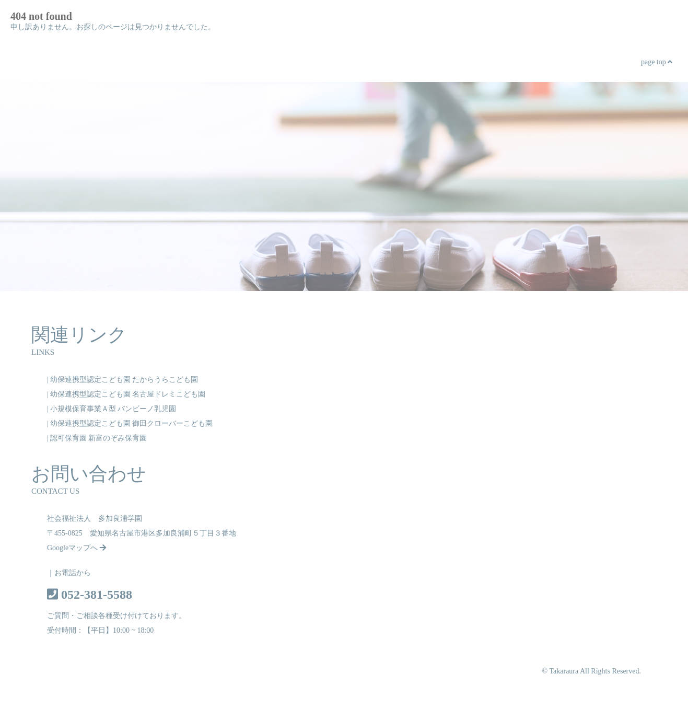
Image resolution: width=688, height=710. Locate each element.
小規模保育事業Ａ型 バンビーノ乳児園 (113, 409)
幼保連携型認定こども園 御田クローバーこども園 (131, 423)
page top (656, 62)
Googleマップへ (76, 548)
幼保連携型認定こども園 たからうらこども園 (124, 379)
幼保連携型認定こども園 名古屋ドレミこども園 (128, 394)
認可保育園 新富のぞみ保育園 (98, 438)
